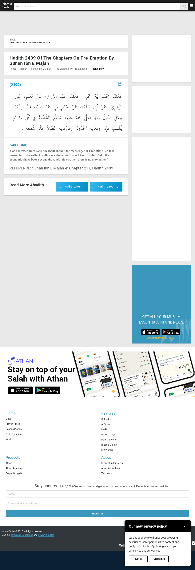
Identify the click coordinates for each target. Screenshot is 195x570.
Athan (9, 463)
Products (13, 457)
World (9, 439)
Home (13, 68)
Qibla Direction (14, 434)
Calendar (106, 419)
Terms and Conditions (22, 535)
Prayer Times (13, 423)
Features (108, 413)
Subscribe (97, 513)
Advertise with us (110, 468)
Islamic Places (14, 429)
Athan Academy (14, 468)
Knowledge (107, 449)
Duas (8, 418)
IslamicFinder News (112, 463)
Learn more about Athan (161, 337)
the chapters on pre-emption (30, 42)
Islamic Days (108, 434)
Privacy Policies (46, 535)
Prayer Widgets (14, 473)
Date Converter (109, 439)
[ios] (20, 390)
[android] (47, 390)
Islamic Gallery (109, 444)
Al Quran (105, 424)
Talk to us (106, 473)
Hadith (23, 68)
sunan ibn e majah (41, 68)
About (106, 457)
